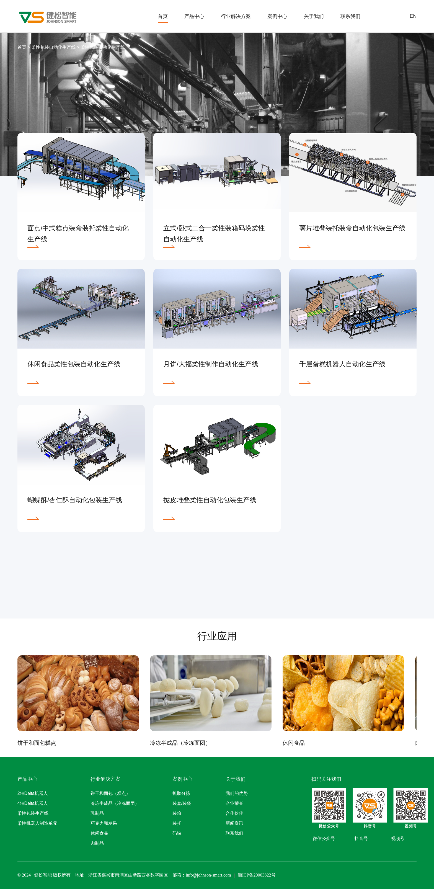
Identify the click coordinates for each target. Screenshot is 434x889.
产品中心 (194, 16)
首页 (163, 16)
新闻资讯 (234, 823)
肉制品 (97, 843)
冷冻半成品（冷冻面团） (115, 803)
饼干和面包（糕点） (110, 793)
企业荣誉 (234, 803)
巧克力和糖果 (104, 823)
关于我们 (314, 16)
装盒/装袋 (181, 803)
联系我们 (350, 16)
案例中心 (277, 16)
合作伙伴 (234, 813)
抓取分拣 (181, 793)
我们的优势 (237, 793)
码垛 (176, 833)
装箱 (176, 813)
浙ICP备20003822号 (257, 875)
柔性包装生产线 (32, 813)
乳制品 (97, 813)
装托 (176, 823)
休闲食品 (99, 833)
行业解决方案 (236, 16)
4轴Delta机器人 (32, 803)
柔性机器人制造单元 (37, 823)
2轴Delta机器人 (32, 793)
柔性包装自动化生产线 (54, 47)
